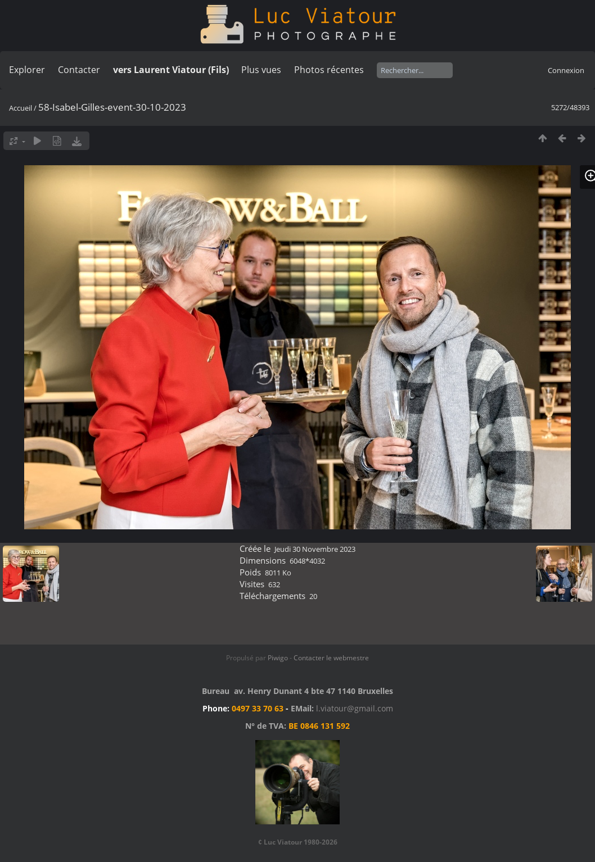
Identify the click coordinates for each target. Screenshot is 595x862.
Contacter (79, 69)
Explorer (27, 69)
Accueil (20, 108)
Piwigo (278, 658)
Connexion (566, 70)
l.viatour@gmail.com (354, 708)
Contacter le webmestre (331, 658)
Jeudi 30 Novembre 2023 (314, 549)
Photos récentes (329, 69)
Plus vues (261, 69)
